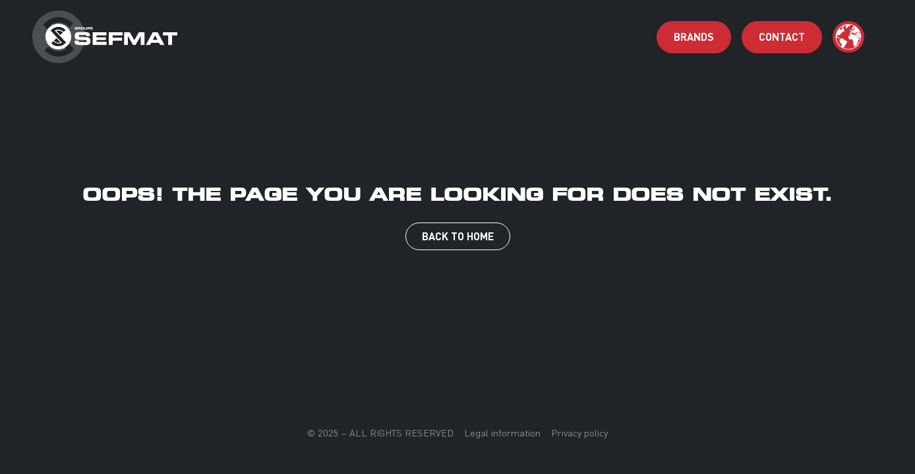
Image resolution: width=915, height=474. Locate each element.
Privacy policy (579, 433)
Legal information (502, 433)
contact (782, 36)
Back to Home (458, 236)
